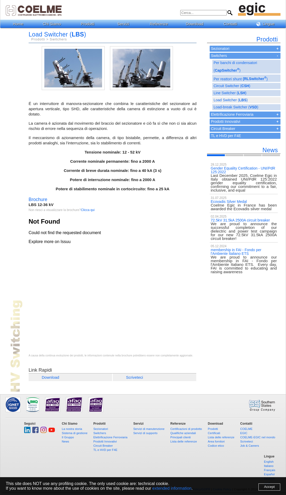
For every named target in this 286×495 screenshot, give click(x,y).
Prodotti (89, 24)
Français (269, 470)
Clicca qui (87, 210)
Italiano (268, 465)
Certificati (214, 433)
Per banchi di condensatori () (235, 66)
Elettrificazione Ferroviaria (232, 114)
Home (18, 24)
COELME (246, 428)
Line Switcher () (230, 93)
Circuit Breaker (223, 129)
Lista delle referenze (183, 441)
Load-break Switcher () (236, 107)
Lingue (267, 24)
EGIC (243, 433)
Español (269, 474)
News (65, 441)
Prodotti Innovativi (225, 121)
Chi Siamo (54, 24)
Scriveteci (134, 377)
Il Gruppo (68, 437)
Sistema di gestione (75, 433)
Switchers (219, 56)
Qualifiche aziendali (183, 433)
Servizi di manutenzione (149, 428)
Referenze (161, 24)
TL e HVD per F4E (226, 136)
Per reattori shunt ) (241, 78)
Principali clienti (180, 437)
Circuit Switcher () (232, 86)
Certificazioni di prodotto (186, 428)
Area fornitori (216, 441)
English (269, 461)
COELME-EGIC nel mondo (257, 437)
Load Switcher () (231, 100)
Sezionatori (220, 48)
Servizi (125, 24)
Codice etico (216, 445)
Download (196, 24)
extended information (172, 488)
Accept (269, 487)
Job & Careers (249, 445)
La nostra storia (72, 428)
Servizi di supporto (145, 433)
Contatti (232, 24)
